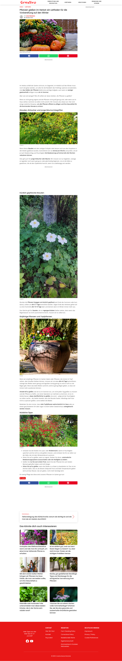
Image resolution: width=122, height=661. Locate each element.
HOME (21, 7)
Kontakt (48, 634)
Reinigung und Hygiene (96, 2)
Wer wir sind (50, 631)
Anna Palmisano (30, 16)
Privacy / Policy (90, 634)
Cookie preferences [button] (91, 638)
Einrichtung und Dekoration (53, 2)
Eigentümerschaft (67, 641)
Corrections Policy (67, 634)
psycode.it (49, 638)
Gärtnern (68, 2)
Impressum (89, 631)
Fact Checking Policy (68, 631)
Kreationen (82, 2)
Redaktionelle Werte (68, 638)
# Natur (22, 478)
